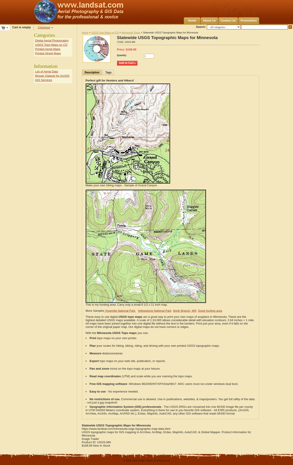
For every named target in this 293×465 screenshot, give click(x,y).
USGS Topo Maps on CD (105, 32)
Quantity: (122, 55)
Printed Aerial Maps (48, 49)
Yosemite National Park (120, 310)
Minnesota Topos (131, 32)
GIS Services (43, 80)
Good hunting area (210, 310)
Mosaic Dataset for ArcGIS (52, 75)
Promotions (249, 20)
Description (92, 72)
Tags (108, 72)
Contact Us (228, 20)
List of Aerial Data (46, 71)
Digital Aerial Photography (52, 40)
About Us (209, 20)
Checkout (44, 27)
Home (192, 20)
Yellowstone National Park (154, 310)
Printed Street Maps (48, 53)
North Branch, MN (184, 310)
